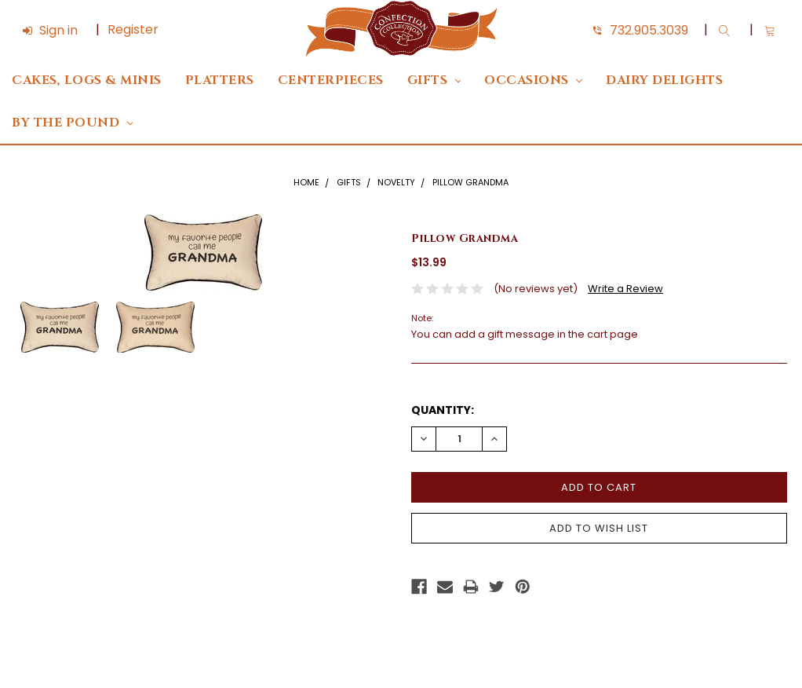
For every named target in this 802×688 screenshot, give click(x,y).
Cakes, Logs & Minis (87, 80)
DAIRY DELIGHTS (664, 80)
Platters (219, 80)
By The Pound (72, 123)
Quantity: (442, 410)
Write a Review (625, 288)
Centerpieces (331, 80)
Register (133, 29)
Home (306, 182)
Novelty (396, 182)
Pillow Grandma (470, 182)
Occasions (533, 80)
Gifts (434, 80)
